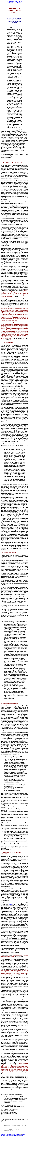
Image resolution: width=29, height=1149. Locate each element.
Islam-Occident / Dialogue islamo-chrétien (13, 1135)
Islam (22, 1133)
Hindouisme (17, 1133)
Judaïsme (3, 1134)
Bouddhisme (4, 1133)
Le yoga (21, 1135)
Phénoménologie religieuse (14, 1134)
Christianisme (10, 1133)
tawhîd (10, 904)
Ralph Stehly (12, 18)
